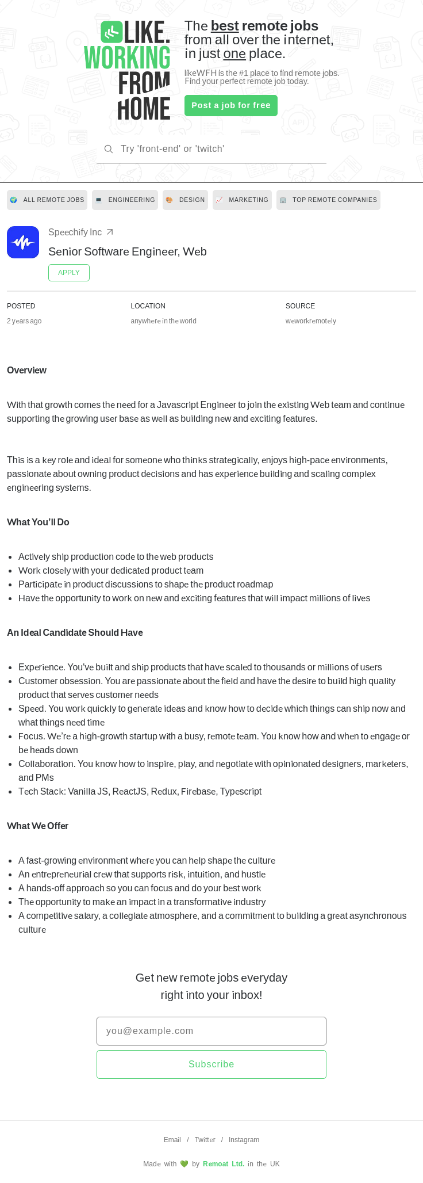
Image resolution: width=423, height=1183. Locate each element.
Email (173, 1139)
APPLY (69, 272)
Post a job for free (230, 105)
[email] (211, 1031)
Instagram (244, 1139)
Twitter (205, 1139)
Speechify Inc (82, 232)
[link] (47, 200)
